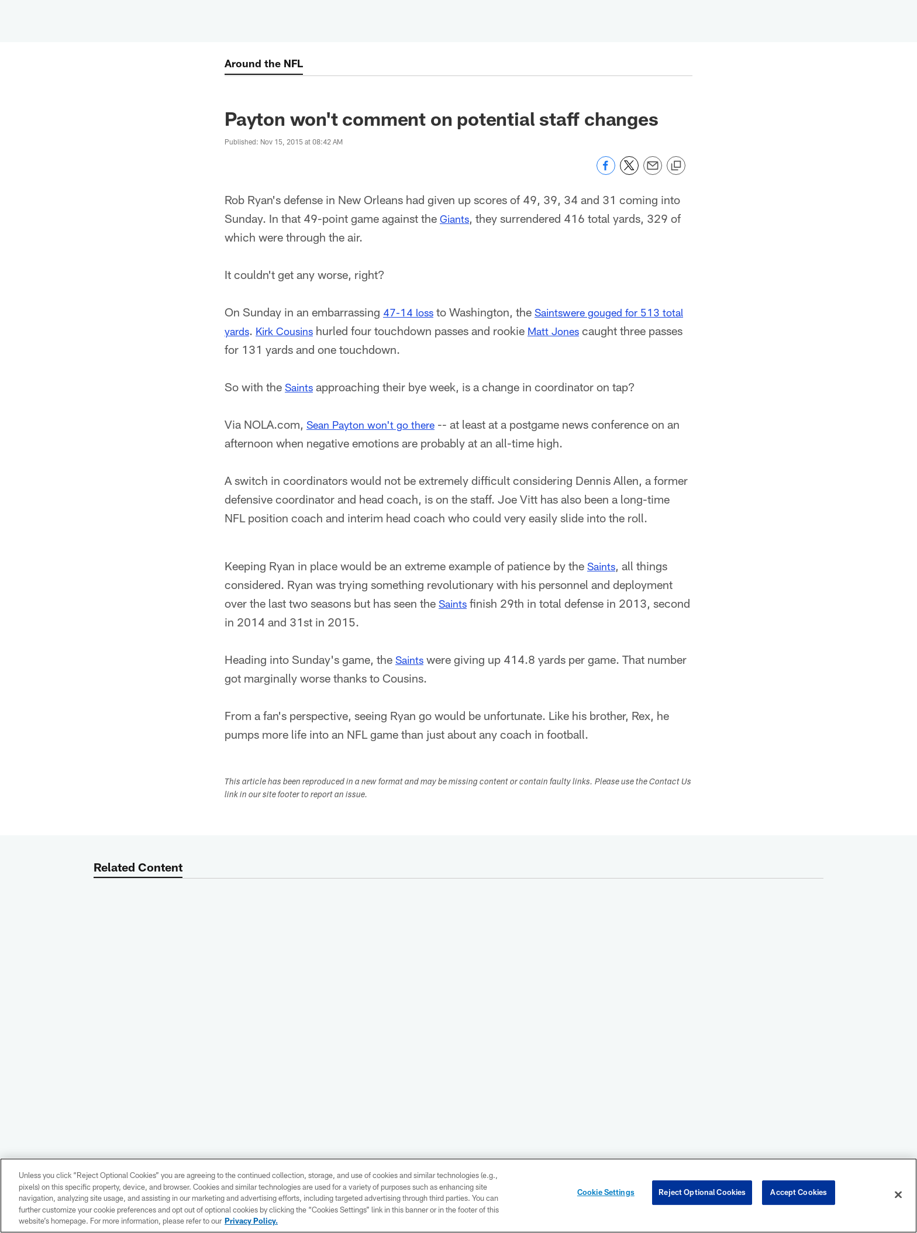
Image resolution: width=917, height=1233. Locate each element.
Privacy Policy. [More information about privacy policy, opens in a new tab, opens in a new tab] (251, 1220)
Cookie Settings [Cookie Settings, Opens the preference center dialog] (606, 1194)
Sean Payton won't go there (376, 424)
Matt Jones (591, 330)
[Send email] (652, 172)
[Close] (898, 1195)
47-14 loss (411, 312)
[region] (458, 1195)
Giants (456, 218)
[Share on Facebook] (606, 172)
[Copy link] (676, 166)
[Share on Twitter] (629, 172)
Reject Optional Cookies (702, 1194)
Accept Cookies (798, 1194)
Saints (555, 312)
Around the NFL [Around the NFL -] (267, 64)
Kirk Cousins (316, 330)
